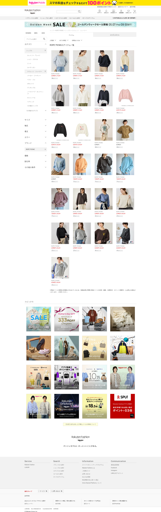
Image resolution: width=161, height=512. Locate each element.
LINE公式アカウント (117, 471)
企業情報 (27, 507)
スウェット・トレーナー (34, 71)
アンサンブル (31, 87)
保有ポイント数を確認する (119, 499)
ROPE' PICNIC (59, 30)
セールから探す (58, 472)
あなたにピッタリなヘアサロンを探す (35, 499)
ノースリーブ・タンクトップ (35, 93)
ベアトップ (30, 102)
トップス (29, 51)
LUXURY (27, 465)
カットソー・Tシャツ (33, 55)
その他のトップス (32, 106)
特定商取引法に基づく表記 (90, 478)
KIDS (43, 33)
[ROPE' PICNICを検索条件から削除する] (45, 149)
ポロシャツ (30, 83)
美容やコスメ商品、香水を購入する (65, 499)
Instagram (114, 468)
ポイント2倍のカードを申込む (92, 499)
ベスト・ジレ (31, 79)
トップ (52, 30)
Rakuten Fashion (30, 463)
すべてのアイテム (58, 475)
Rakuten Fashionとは (88, 466)
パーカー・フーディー (34, 75)
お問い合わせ (86, 472)
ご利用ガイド (86, 469)
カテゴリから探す (58, 469)
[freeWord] (36, 39)
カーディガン (31, 67)
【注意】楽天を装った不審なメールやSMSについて (80, 422)
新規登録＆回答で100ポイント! (106, 7)
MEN (35, 33)
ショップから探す (58, 466)
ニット (29, 63)
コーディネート (114, 35)
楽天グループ (122, 7)
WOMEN (28, 33)
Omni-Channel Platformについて (92, 481)
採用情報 (55, 507)
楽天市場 (132, 7)
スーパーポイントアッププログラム (93, 463)
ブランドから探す (58, 463)
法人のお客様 (86, 475)
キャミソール (31, 98)
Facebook (114, 466)
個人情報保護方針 (36, 507)
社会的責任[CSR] (47, 507)
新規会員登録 (115, 463)
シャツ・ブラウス (32, 59)
